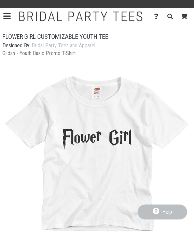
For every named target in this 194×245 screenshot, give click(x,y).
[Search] (172, 16)
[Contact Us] (158, 16)
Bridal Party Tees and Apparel (63, 45)
